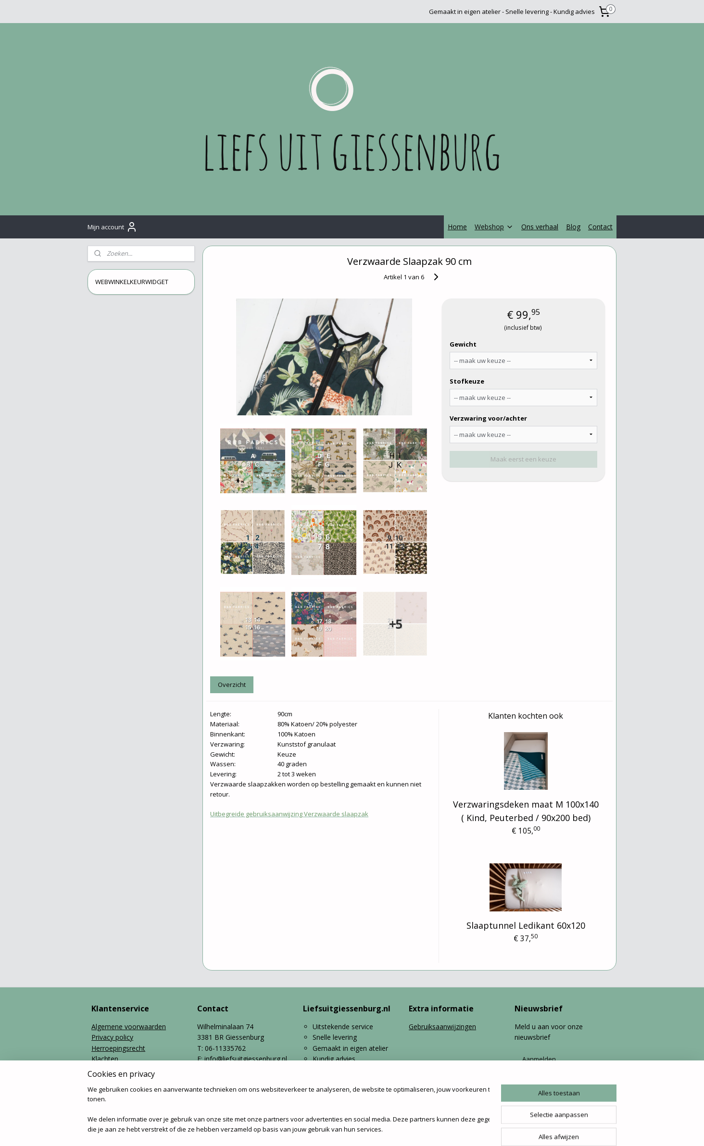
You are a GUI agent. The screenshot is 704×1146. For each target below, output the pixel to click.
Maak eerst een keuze (523, 459)
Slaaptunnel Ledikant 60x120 (525, 925)
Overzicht (232, 684)
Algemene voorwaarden (128, 1026)
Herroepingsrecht (118, 1048)
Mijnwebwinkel (464, 1128)
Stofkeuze (467, 381)
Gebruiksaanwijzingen (442, 1026)
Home (457, 226)
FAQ (98, 1069)
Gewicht (463, 344)
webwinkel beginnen (380, 1128)
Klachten (104, 1058)
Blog (573, 226)
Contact (600, 226)
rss (343, 1128)
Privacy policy (112, 1037)
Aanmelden (539, 1059)
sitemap (323, 1128)
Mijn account (113, 227)
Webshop (494, 226)
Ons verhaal (539, 226)
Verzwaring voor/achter (488, 418)
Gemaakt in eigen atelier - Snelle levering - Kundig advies (512, 11)
